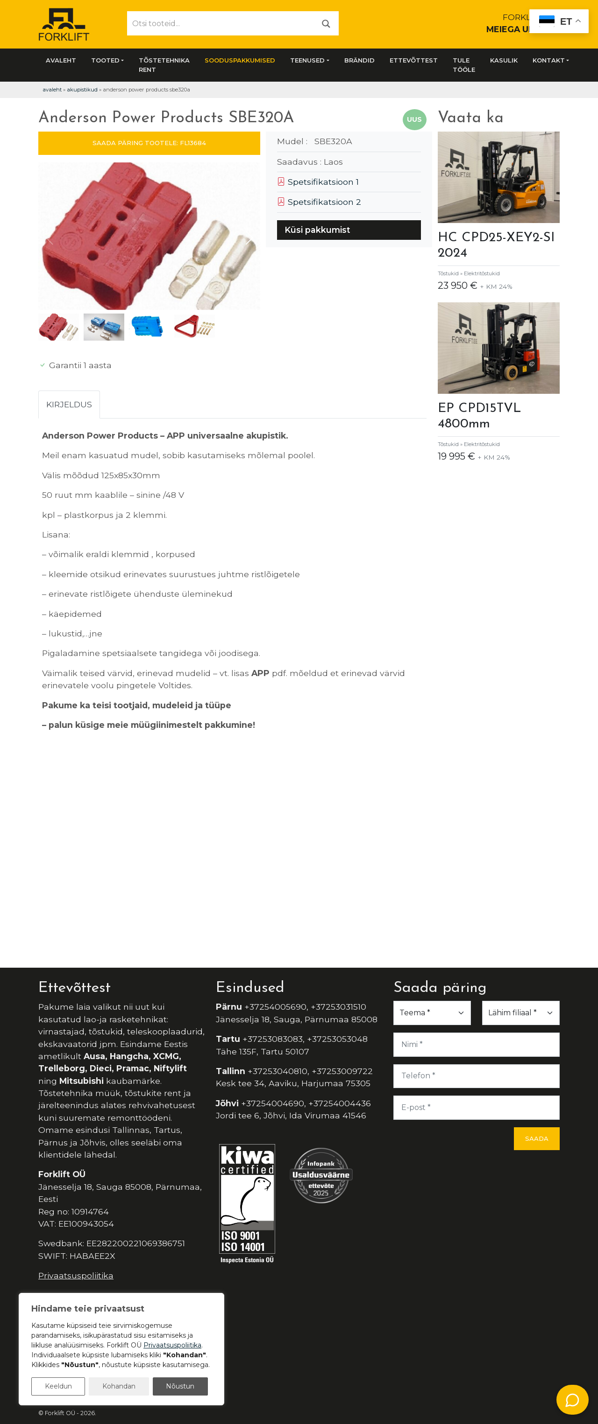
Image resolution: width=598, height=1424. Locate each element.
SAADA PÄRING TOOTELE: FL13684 (149, 143)
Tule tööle (464, 64)
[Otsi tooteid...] (221, 23)
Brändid (359, 60)
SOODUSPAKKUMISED (240, 60)
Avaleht (61, 60)
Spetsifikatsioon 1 (318, 182)
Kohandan (118, 1386)
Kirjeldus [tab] (69, 404)
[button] (249, 238)
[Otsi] (326, 23)
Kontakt (549, 60)
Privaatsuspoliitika (76, 1275)
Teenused (307, 60)
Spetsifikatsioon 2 (319, 202)
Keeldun (58, 1386)
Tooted (105, 60)
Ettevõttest (414, 60)
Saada (536, 1138)
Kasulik (504, 60)
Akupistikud (82, 89)
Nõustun (180, 1386)
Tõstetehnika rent (164, 64)
